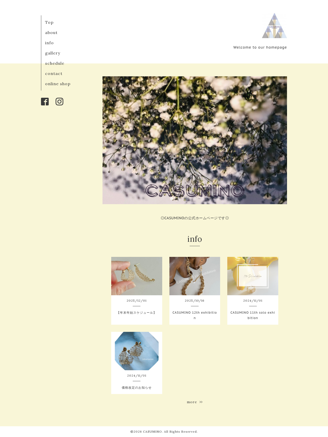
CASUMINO (152, 431)
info (49, 42)
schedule (54, 63)
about (51, 32)
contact (54, 73)
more (195, 402)
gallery (52, 53)
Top (49, 22)
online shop (57, 83)
